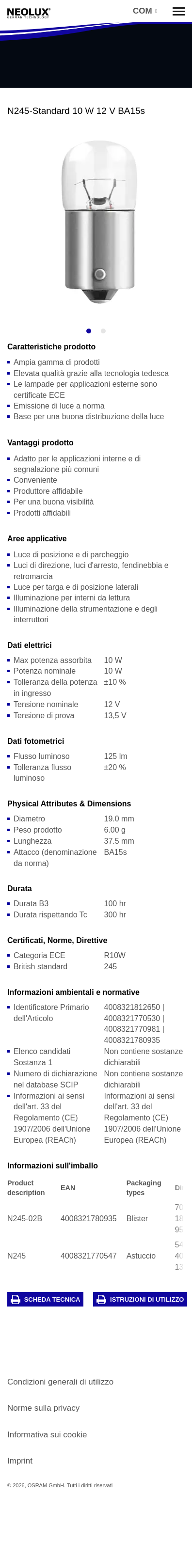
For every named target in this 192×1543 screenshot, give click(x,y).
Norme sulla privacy (43, 1408)
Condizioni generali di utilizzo (60, 1381)
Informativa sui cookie (47, 1434)
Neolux (29, 13)
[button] (144, 11)
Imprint (19, 1460)
